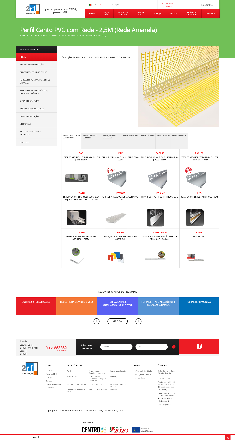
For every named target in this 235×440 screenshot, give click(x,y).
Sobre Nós (50, 371)
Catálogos (157, 13)
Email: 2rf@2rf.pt (164, 405)
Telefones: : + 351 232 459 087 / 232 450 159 (166, 383)
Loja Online (207, 4)
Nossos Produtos (74, 365)
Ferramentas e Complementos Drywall (98, 372)
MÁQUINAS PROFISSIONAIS (32, 108)
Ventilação (114, 376)
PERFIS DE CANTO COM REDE (90, 136)
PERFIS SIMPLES (163, 135)
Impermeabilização (118, 371)
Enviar (174, 347)
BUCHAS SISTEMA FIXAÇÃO (32, 64)
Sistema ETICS (140, 13)
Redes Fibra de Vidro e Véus (76, 391)
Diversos (113, 390)
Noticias (174, 13)
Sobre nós (106, 13)
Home (92, 13)
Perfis (69, 371)
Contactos (210, 13)
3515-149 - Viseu (164, 379)
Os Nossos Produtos (123, 13)
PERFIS (54, 35)
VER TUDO (117, 321)
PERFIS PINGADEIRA (130, 135)
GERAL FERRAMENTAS (29, 101)
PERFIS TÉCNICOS (148, 135)
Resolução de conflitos (143, 374)
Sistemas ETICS (51, 374)
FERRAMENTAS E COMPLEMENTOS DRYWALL (35, 81)
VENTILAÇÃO (25, 124)
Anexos (137, 365)
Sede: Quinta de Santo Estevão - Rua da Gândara (167, 373)
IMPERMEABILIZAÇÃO (29, 116)
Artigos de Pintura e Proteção (118, 385)
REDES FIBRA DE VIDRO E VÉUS (33, 72)
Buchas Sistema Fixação (76, 384)
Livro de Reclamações (142, 378)
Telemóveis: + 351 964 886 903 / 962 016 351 (166, 394)
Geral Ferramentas (96, 384)
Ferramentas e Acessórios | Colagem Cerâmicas (97, 378)
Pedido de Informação (191, 13)
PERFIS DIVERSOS (179, 135)
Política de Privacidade (143, 371)
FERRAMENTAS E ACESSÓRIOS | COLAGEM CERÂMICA (34, 92)
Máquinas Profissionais (98, 390)
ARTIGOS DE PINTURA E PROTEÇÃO (30, 133)
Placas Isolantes (73, 376)
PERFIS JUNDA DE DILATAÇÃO (109, 136)
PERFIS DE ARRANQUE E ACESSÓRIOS (71, 136)
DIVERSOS (24, 142)
